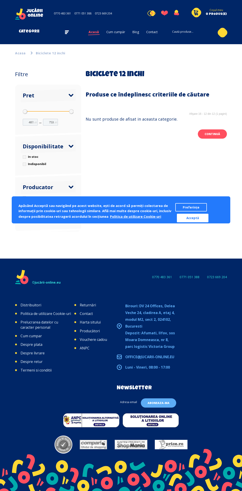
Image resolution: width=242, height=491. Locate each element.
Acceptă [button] (192, 218)
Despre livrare (33, 353)
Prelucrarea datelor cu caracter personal (39, 325)
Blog (135, 32)
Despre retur (32, 361)
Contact (152, 32)
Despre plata (31, 344)
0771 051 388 (82, 13)
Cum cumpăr (115, 32)
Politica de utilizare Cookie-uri (46, 313)
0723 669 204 (103, 13)
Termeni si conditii (36, 370)
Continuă (212, 134)
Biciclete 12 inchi (50, 53)
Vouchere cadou (93, 339)
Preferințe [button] (191, 207)
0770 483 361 (62, 13)
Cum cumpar (31, 335)
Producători (90, 330)
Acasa (20, 53)
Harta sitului (90, 322)
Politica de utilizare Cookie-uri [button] (135, 216)
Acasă (94, 32)
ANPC (84, 348)
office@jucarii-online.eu (149, 356)
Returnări (88, 305)
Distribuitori (31, 305)
